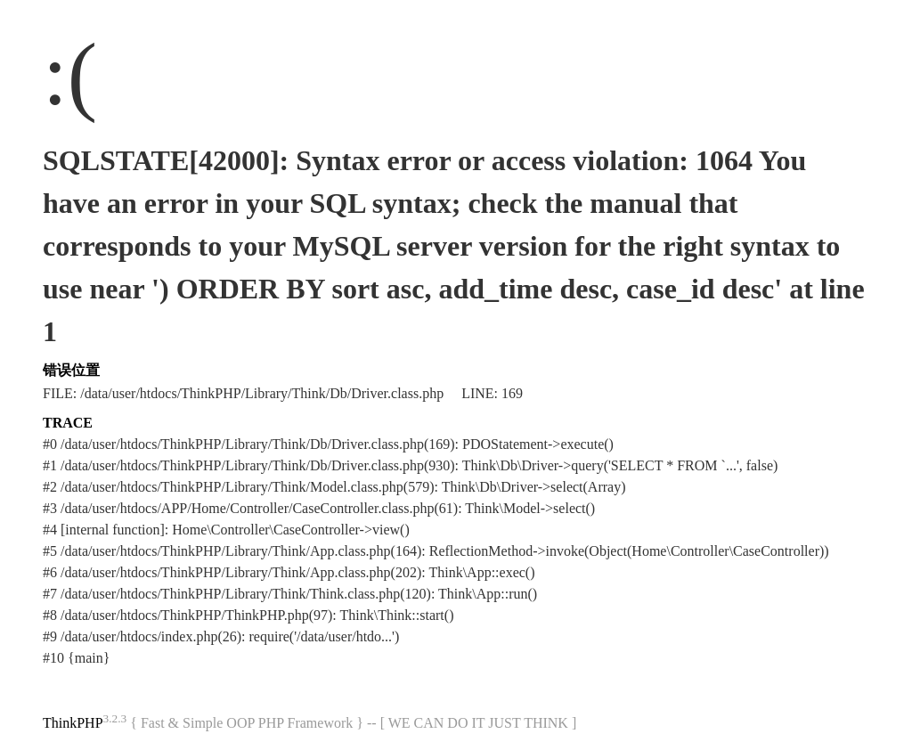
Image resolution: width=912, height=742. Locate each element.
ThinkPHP (73, 722)
